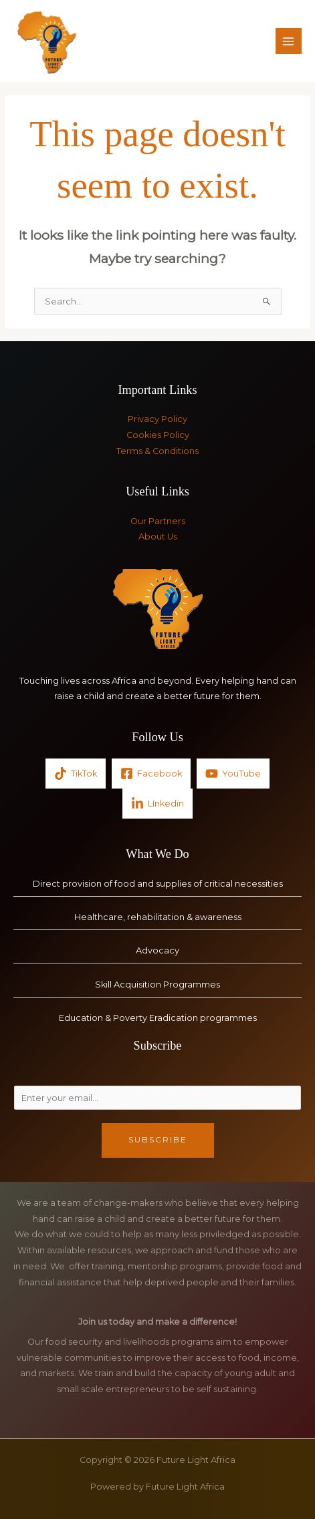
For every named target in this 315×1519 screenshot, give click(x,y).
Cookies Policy (157, 435)
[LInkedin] (157, 804)
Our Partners (157, 521)
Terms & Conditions (157, 451)
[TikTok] (75, 773)
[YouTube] (233, 773)
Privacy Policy (157, 419)
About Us (157, 536)
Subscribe (157, 1139)
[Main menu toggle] (289, 41)
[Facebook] (151, 773)
